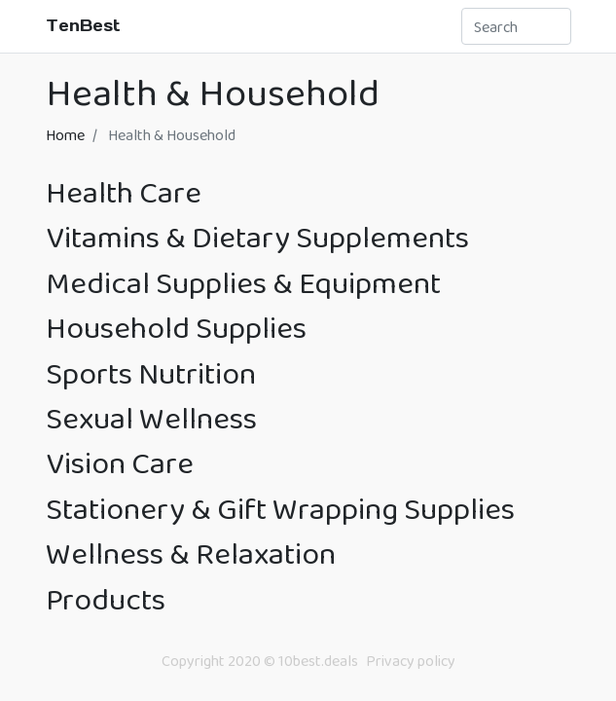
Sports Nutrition (151, 373)
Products (105, 599)
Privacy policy (410, 660)
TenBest (83, 25)
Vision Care (120, 463)
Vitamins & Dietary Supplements (257, 237)
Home (65, 135)
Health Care (123, 192)
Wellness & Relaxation (191, 553)
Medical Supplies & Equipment (243, 283)
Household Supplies (176, 327)
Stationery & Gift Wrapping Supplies (280, 509)
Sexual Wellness (151, 418)
